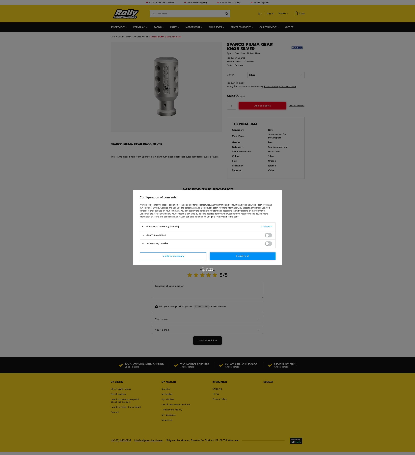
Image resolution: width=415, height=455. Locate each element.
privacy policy (211, 208)
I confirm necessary (173, 256)
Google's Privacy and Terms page (222, 216)
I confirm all (242, 256)
